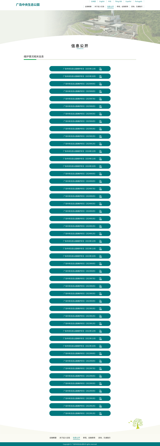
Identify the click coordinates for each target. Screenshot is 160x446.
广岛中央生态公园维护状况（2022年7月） (80, 368)
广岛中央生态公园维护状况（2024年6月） (80, 196)
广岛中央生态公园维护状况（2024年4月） (80, 211)
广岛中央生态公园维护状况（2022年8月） (80, 361)
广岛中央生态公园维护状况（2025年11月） (80, 68)
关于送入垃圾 (99, 6)
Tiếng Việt (118, 1)
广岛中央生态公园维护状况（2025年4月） (80, 121)
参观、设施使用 (122, 6)
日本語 (93, 1)
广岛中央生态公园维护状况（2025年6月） (80, 106)
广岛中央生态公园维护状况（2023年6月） (80, 286)
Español (128, 1)
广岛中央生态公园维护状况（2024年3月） (80, 218)
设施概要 (88, 6)
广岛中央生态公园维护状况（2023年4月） (80, 301)
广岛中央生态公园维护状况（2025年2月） (80, 136)
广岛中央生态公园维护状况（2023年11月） (80, 248)
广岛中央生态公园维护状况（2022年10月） (80, 346)
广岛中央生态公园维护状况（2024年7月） (80, 188)
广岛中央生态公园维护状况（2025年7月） (80, 98)
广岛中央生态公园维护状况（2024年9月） (80, 173)
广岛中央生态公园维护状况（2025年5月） (80, 113)
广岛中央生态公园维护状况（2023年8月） (80, 271)
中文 (109, 1)
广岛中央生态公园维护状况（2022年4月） (80, 391)
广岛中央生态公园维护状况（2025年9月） (80, 83)
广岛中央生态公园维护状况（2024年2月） (80, 226)
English (101, 1)
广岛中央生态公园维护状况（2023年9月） (80, 263)
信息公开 (110, 6)
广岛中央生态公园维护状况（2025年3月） (80, 128)
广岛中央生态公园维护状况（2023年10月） (80, 256)
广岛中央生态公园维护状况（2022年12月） (80, 331)
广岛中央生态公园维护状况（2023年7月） (80, 278)
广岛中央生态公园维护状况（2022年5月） (80, 383)
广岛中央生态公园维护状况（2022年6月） (80, 376)
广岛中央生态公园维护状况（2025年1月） (80, 143)
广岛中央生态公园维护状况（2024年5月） (80, 203)
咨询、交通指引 (136, 6)
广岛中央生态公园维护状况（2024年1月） (80, 233)
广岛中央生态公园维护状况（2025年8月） (80, 91)
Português (138, 1)
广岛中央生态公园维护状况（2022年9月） (80, 353)
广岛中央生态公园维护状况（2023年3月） (80, 308)
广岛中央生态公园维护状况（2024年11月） (80, 158)
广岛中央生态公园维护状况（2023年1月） (80, 323)
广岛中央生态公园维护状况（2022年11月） (80, 338)
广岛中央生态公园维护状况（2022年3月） (80, 398)
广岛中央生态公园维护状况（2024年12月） (80, 151)
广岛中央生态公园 (28, 4)
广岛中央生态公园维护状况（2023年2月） (80, 316)
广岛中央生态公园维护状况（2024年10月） (80, 166)
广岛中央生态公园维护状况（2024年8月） (80, 181)
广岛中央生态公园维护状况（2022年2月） (80, 406)
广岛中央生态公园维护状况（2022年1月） (80, 413)
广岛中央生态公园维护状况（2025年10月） (80, 76)
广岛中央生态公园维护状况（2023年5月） (80, 293)
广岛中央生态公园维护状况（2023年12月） (80, 241)
